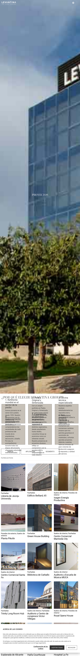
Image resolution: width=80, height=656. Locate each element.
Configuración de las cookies (41, 648)
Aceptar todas (57, 647)
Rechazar (71, 647)
